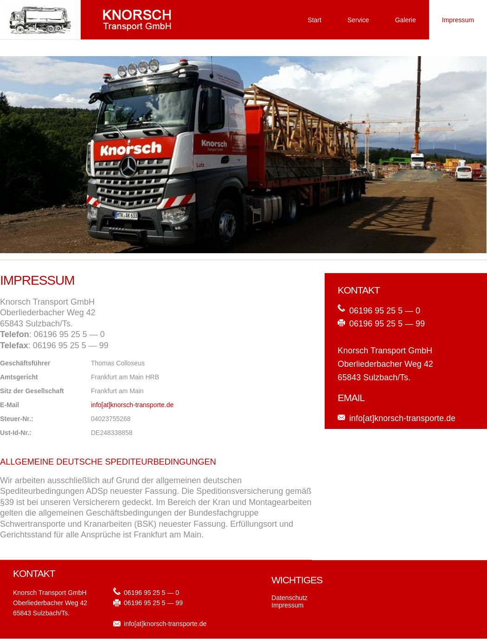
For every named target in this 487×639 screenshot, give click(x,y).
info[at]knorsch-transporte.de (132, 405)
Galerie (405, 20)
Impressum (458, 20)
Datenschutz (289, 597)
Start (314, 20)
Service (358, 20)
